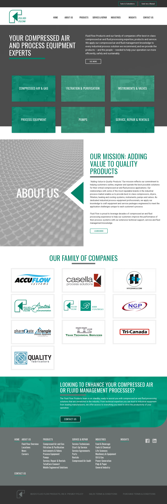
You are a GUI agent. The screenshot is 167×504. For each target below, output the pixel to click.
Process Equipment (51, 454)
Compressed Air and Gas (53, 444)
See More (93, 61)
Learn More (98, 231)
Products (83, 17)
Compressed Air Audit (81, 460)
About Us (69, 17)
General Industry (103, 467)
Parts (74, 454)
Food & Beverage (103, 444)
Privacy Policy (75, 494)
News (24, 450)
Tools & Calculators (127, 3)
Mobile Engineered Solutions (55, 467)
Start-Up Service (79, 447)
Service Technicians (81, 444)
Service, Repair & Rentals (54, 460)
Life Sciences (101, 450)
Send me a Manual (148, 3)
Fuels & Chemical (103, 447)
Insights (132, 17)
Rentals (75, 457)
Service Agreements (81, 450)
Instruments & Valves (52, 450)
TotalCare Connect (51, 464)
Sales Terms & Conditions (103, 494)
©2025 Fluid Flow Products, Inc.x (48, 494)
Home (55, 17)
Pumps (46, 457)
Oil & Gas (100, 457)
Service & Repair (100, 17)
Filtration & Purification (53, 447)
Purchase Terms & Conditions (139, 494)
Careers (25, 454)
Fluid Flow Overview (30, 444)
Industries (116, 17)
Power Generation (103, 460)
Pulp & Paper (101, 464)
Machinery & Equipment (106, 454)
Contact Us (148, 17)
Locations (26, 447)
